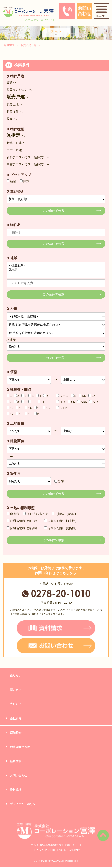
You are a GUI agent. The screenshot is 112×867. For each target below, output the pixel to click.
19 (28, 414)
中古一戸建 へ (16, 150)
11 (41, 402)
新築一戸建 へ (16, 143)
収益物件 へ (15, 111)
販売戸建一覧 (28, 45)
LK (91, 396)
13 (19, 408)
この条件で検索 (53, 210)
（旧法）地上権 (35, 514)
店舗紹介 (15, 732)
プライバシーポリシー (24, 804)
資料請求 (15, 789)
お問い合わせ (18, 775)
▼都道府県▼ (56, 266)
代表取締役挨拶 (20, 747)
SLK (93, 402)
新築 (11, 181)
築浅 (24, 181)
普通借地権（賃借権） (23, 528)
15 (37, 408)
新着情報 (15, 761)
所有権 (13, 514)
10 (31, 402)
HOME (11, 45)
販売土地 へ (15, 104)
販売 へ (12, 118)
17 (10, 414)
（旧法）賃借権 (64, 514)
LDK (60, 402)
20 (37, 414)
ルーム (62, 396)
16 (46, 408)
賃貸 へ (12, 82)
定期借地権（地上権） (61, 521)
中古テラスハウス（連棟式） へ (28, 164)
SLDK (61, 408)
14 (28, 408)
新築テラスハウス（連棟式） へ (28, 157)
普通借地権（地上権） (23, 521)
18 (19, 414)
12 (10, 408)
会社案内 (15, 718)
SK (71, 402)
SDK (82, 402)
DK (82, 396)
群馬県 (56, 270)
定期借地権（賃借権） (61, 528)
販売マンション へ (19, 89)
